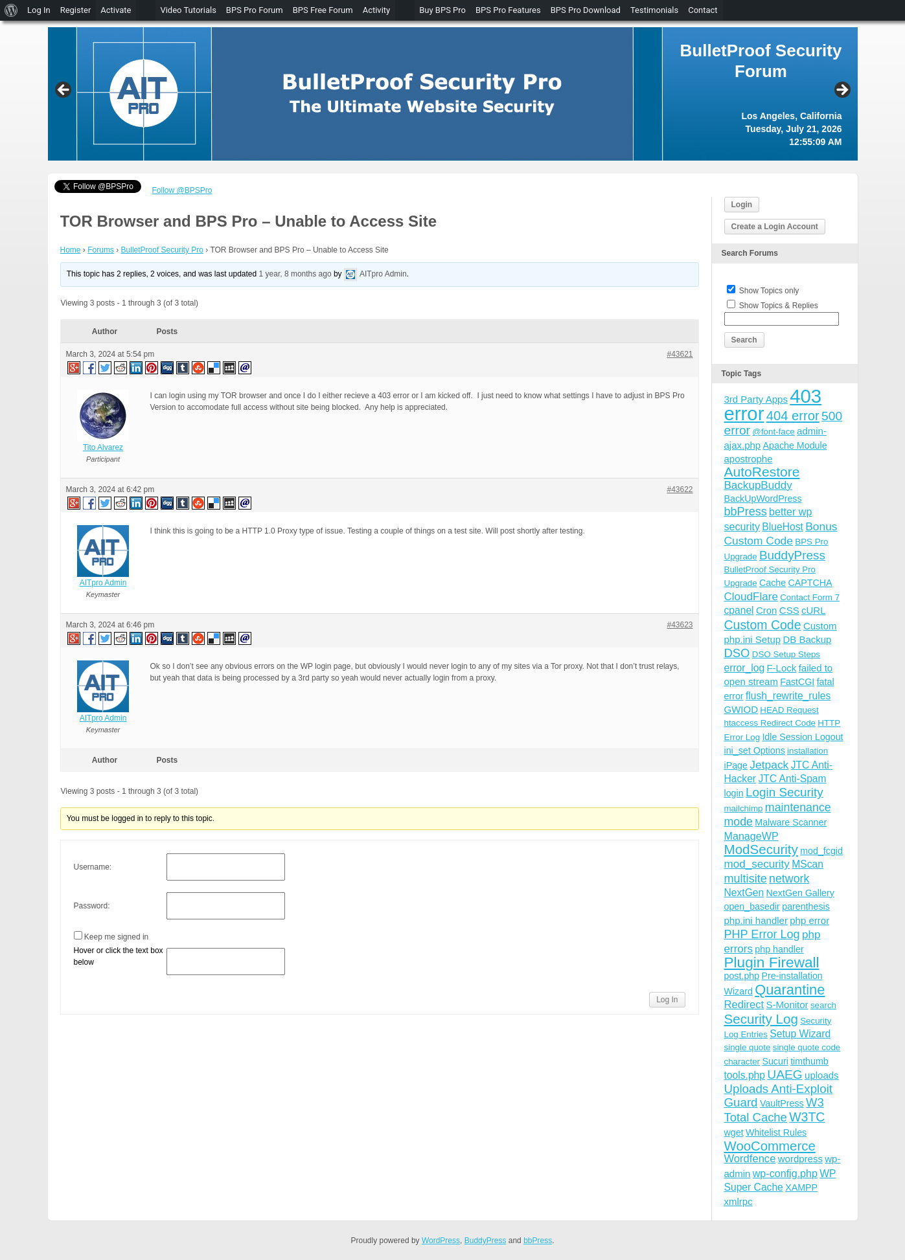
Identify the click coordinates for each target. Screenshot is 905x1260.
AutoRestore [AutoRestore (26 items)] (762, 471)
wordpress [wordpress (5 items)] (800, 1158)
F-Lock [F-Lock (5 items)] (781, 667)
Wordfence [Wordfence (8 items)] (750, 1159)
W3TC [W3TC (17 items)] (807, 1117)
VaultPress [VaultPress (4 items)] (782, 1103)
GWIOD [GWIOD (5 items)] (741, 709)
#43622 (680, 489)
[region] (453, 94)
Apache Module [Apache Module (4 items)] (795, 445)
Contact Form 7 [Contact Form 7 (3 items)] (810, 597)
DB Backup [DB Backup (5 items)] (807, 639)
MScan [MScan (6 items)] (807, 864)
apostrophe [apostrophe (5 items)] (748, 458)
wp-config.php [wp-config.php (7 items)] (785, 1173)
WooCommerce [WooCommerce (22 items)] (770, 1146)
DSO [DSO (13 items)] (737, 653)
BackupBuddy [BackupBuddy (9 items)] (758, 485)
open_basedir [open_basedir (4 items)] (752, 906)
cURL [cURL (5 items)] (813, 610)
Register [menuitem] (75, 10)
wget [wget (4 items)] (734, 1132)
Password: (92, 905)
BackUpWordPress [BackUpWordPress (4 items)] (763, 498)
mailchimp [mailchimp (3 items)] (743, 808)
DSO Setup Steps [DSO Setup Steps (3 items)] (786, 654)
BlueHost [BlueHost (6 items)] (782, 526)
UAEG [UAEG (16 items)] (784, 1074)
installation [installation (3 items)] (807, 751)
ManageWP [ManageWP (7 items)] (751, 836)
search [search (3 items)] (823, 1005)
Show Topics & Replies (778, 305)
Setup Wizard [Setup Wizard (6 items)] (800, 1033)
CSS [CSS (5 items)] (789, 610)
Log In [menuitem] (39, 10)
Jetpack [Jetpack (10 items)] (769, 764)
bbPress (537, 1240)
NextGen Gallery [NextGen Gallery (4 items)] (800, 893)
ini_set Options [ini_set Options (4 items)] (754, 750)
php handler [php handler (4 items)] (779, 949)
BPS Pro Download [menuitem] (586, 10)
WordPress (441, 1240)
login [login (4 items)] (734, 793)
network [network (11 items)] (789, 878)
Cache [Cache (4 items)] (772, 583)
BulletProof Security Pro (162, 249)
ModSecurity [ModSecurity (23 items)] (761, 849)
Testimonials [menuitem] (654, 10)
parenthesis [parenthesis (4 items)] (806, 906)
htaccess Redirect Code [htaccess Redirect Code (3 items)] (770, 723)
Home (70, 249)
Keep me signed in (116, 936)
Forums (100, 249)
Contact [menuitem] (702, 10)
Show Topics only (769, 290)
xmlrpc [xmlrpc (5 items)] (738, 1201)
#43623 (680, 624)
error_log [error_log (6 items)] (744, 667)
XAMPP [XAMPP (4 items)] (801, 1187)
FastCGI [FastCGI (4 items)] (797, 682)
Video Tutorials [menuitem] (188, 10)
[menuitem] (11, 10)
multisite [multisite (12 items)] (745, 878)
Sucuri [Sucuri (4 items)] (775, 1061)
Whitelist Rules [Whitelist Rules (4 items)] (776, 1132)
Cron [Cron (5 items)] (766, 610)
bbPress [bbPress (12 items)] (745, 511)
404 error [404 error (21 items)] (792, 416)
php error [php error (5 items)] (809, 920)
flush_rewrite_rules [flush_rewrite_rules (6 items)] (788, 695)
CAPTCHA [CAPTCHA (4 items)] (810, 583)
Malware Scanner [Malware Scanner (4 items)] (791, 822)
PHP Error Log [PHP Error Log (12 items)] (762, 934)
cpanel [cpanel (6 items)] (739, 610)
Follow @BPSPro (182, 190)
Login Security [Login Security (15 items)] (784, 792)
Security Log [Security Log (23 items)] (761, 1018)
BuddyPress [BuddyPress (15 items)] (792, 555)
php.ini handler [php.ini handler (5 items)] (756, 920)
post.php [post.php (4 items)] (742, 976)
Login (742, 204)
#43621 (680, 354)
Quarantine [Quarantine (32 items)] (790, 990)
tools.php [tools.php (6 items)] (744, 1075)
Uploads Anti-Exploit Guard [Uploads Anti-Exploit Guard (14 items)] (778, 1095)
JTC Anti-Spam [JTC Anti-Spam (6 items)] (792, 778)
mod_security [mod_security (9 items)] (757, 864)
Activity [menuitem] (377, 10)
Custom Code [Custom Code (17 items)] (762, 625)
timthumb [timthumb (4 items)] (809, 1061)
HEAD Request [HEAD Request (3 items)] (789, 710)
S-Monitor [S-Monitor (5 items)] (787, 1004)
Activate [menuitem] (115, 10)
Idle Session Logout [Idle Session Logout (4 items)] (802, 737)
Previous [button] (64, 90)
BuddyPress (485, 1240)
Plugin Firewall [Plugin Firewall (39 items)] (771, 962)
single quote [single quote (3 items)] (747, 1047)
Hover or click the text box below (118, 956)
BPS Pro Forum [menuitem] (254, 10)
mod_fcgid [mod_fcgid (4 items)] (821, 851)
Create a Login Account (774, 226)
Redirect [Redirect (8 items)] (744, 1004)
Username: (93, 867)
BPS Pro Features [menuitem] (508, 10)
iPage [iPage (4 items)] (736, 765)
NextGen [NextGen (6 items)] (744, 892)
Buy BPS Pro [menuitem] (442, 10)
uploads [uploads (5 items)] (822, 1075)
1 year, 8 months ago (295, 273)
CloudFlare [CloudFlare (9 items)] (751, 597)
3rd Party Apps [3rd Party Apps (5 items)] (756, 399)
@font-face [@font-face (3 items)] (773, 431)
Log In (667, 999)
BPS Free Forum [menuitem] (323, 10)
